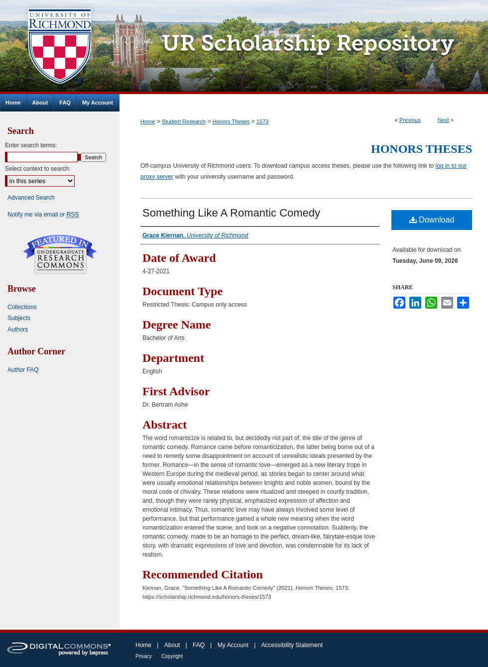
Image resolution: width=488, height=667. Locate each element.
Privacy (143, 656)
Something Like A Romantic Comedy (231, 213)
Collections (22, 307)
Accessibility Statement (292, 645)
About (172, 645)
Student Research (184, 121)
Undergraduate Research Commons (60, 254)
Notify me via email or (43, 214)
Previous (410, 120)
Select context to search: (37, 168)
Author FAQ (23, 369)
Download (432, 220)
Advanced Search (31, 197)
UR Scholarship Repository (304, 47)
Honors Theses (231, 121)
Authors (17, 329)
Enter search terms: (31, 145)
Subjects (18, 318)
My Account (233, 645)
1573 (262, 121)
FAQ (199, 645)
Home (147, 121)
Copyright (172, 656)
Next (443, 120)
